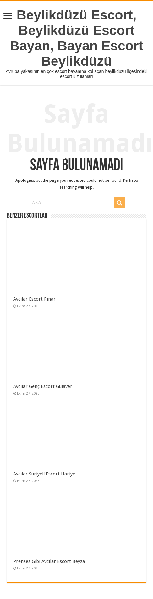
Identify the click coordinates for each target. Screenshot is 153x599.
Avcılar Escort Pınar (34, 299)
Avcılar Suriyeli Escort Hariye (44, 474)
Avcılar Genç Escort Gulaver (42, 386)
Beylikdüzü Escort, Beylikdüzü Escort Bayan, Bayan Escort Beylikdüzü (76, 38)
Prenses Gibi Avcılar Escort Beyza (49, 561)
